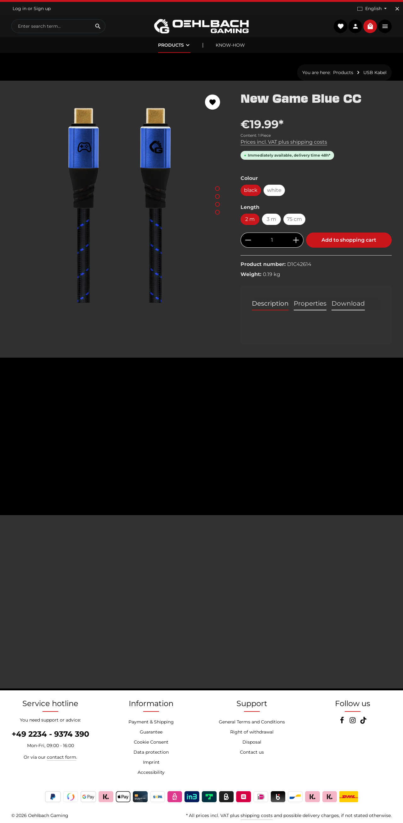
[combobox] (51, 26)
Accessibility (151, 772)
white (274, 190)
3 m (271, 219)
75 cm (294, 219)
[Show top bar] (385, 26)
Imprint (151, 762)
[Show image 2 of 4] (217, 196)
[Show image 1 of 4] (217, 188)
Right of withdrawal (252, 732)
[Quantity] (272, 240)
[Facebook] (342, 722)
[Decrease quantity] (248, 240)
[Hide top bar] (397, 8)
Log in (19, 8)
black (251, 190)
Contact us (252, 752)
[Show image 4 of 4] (217, 212)
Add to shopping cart (348, 240)
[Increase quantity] (296, 240)
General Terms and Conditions (252, 722)
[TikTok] (363, 722)
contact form (61, 757)
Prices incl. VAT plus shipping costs (284, 142)
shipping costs (257, 815)
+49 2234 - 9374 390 (50, 734)
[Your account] (355, 26)
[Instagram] (353, 722)
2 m (250, 219)
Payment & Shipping (151, 722)
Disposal (251, 742)
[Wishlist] (340, 26)
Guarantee (151, 732)
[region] (119, 195)
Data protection (151, 752)
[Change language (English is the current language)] (372, 8)
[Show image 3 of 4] (217, 204)
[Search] (98, 26)
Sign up (42, 8)
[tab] (270, 303)
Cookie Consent (151, 742)
